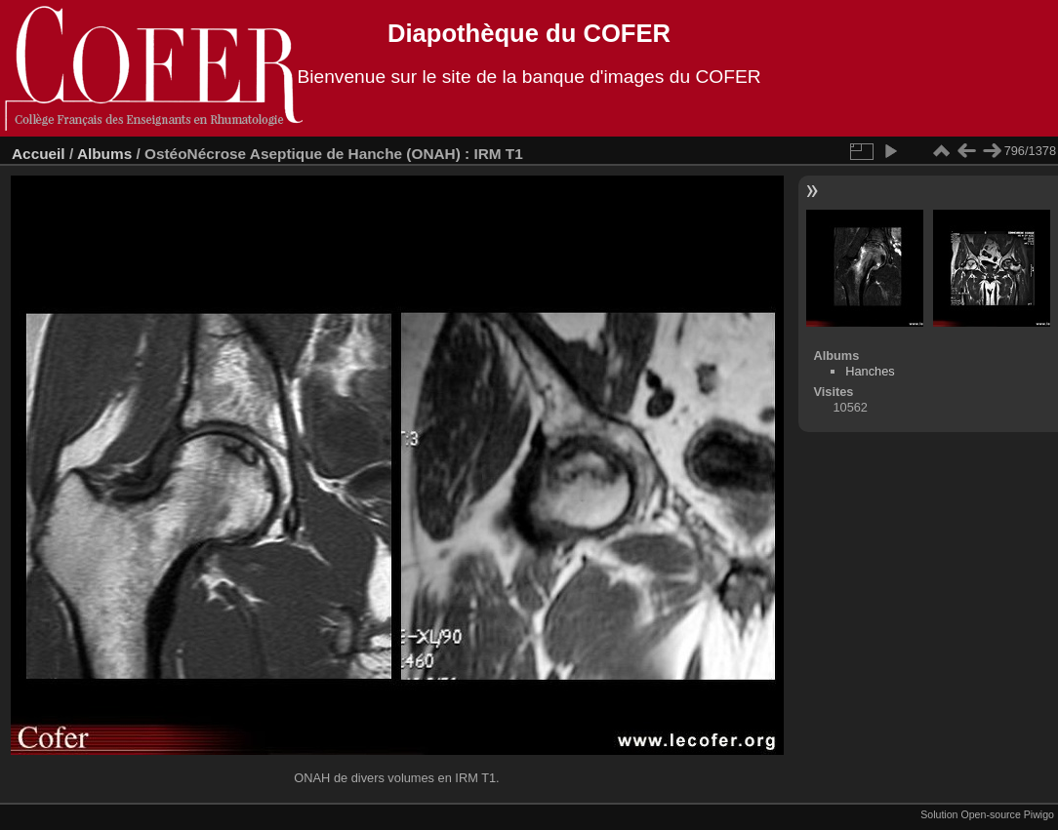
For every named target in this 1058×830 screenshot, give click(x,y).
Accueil (38, 153)
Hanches (870, 371)
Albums (104, 153)
